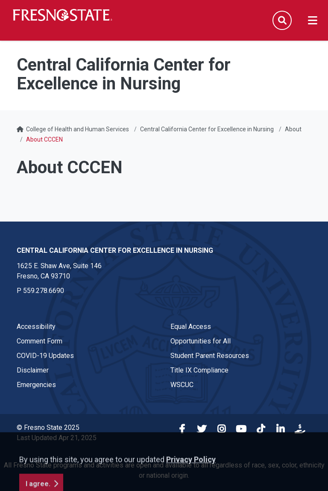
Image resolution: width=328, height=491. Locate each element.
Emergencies (36, 385)
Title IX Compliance (199, 370)
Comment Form (39, 341)
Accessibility (36, 326)
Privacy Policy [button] (191, 481)
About (293, 129)
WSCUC (181, 385)
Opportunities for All (200, 341)
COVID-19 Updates (45, 356)
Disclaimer (33, 370)
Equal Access (190, 326)
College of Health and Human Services (77, 129)
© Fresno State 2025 (48, 427)
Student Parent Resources (209, 356)
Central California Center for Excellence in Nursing (207, 129)
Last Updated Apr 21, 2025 (57, 438)
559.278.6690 (43, 291)
